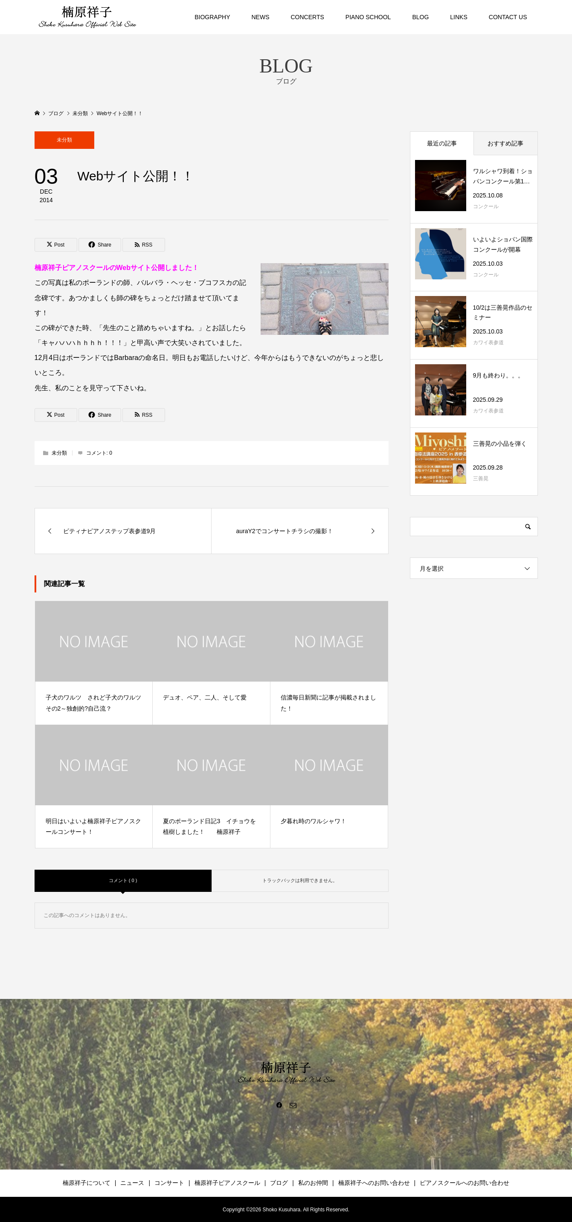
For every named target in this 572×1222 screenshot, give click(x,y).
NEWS (261, 17)
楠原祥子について (86, 1182)
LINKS (458, 17)
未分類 (64, 140)
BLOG (420, 17)
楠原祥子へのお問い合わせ (374, 1182)
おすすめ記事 (505, 143)
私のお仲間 (313, 1182)
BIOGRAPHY (212, 17)
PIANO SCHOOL (368, 17)
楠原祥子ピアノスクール (227, 1182)
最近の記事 (442, 143)
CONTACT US (508, 17)
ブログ (279, 1182)
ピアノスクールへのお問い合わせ (464, 1182)
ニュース (132, 1182)
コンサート (169, 1182)
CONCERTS (307, 17)
